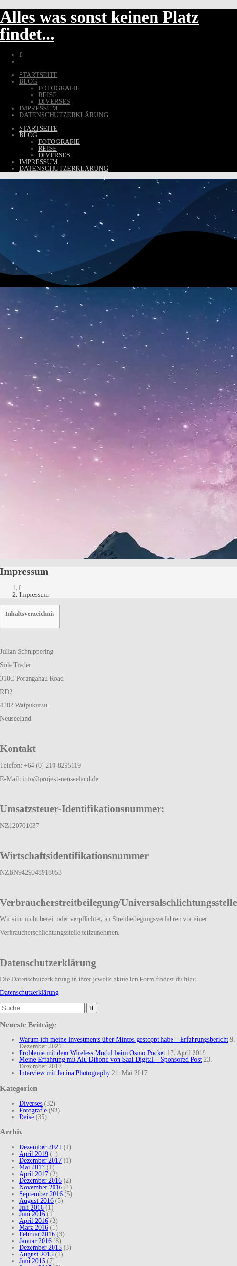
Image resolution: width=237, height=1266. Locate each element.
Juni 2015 (32, 1261)
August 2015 (36, 1254)
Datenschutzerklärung (63, 115)
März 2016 (33, 1227)
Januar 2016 (35, 1240)
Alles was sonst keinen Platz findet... (99, 26)
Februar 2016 (37, 1234)
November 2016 (41, 1187)
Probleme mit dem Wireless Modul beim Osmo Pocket (92, 1053)
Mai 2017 (32, 1167)
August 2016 (36, 1200)
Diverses (54, 101)
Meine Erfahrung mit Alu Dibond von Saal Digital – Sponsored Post (110, 1059)
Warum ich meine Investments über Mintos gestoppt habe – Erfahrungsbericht (123, 1039)
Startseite (38, 74)
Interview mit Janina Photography (64, 1073)
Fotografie (59, 88)
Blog (28, 81)
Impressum (38, 108)
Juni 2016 (32, 1214)
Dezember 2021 (40, 1147)
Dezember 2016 (40, 1180)
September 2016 (41, 1194)
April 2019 (33, 1153)
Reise (47, 95)
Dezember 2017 (40, 1160)
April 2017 (33, 1174)
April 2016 (33, 1220)
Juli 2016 (31, 1207)
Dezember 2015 (40, 1247)
